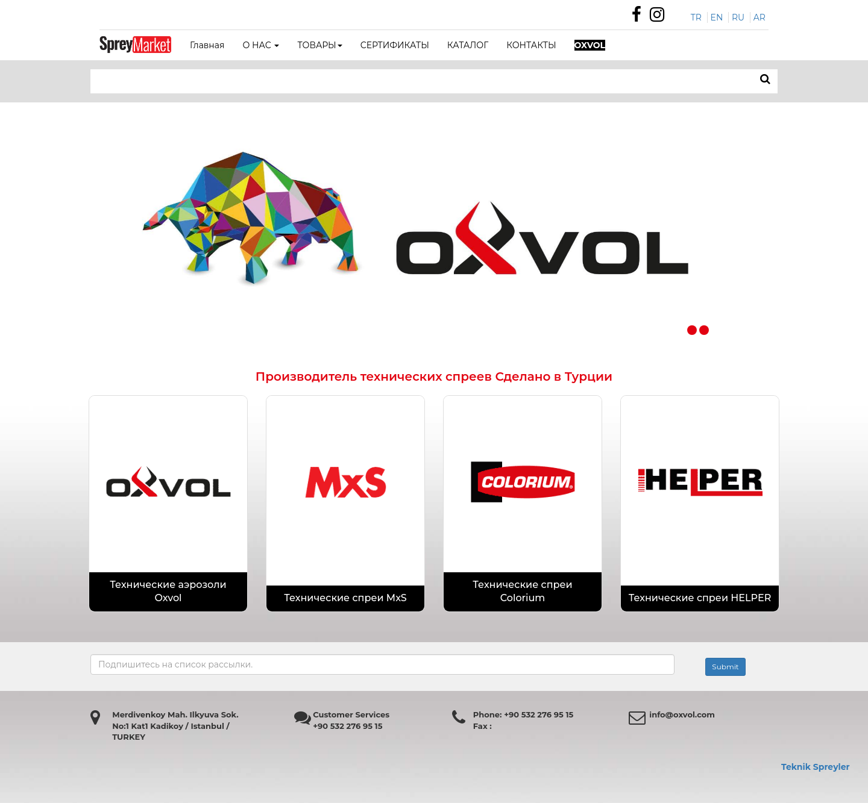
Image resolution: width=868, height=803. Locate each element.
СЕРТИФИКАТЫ (394, 45)
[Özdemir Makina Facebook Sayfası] (639, 17)
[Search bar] (346, 81)
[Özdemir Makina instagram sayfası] (660, 17)
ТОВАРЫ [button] (319, 45)
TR (696, 17)
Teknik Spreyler (815, 766)
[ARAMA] (765, 79)
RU (738, 17)
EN (717, 17)
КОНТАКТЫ (531, 45)
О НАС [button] (260, 45)
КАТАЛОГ (467, 45)
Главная (207, 45)
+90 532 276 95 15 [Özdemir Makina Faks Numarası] (347, 726)
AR (759, 17)
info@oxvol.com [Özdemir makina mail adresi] (682, 714)
